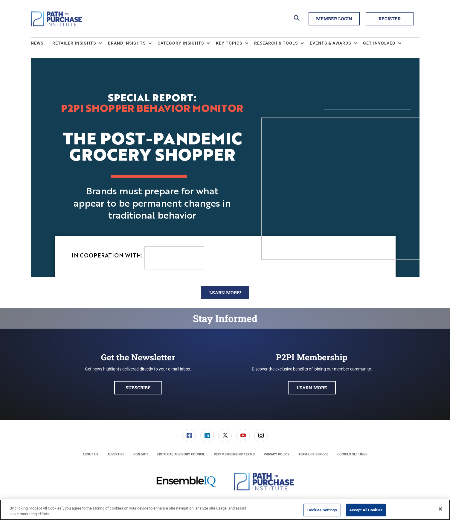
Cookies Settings (352, 454)
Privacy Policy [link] (276, 454)
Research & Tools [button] (276, 43)
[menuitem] (41, 43)
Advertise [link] (115, 454)
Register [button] (390, 19)
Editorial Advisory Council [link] (181, 454)
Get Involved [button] (379, 43)
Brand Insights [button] (127, 43)
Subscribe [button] (138, 388)
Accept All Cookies (365, 510)
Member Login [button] (334, 19)
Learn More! (225, 292)
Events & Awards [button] (330, 43)
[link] (189, 435)
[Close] (440, 509)
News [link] (37, 43)
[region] (225, 509)
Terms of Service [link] (313, 454)
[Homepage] (56, 19)
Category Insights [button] (181, 43)
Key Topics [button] (229, 43)
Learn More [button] (312, 388)
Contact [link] (140, 454)
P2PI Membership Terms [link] (234, 454)
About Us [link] (90, 454)
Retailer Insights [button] (74, 43)
